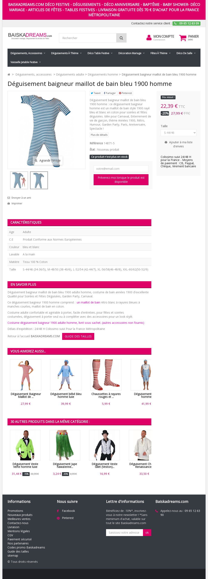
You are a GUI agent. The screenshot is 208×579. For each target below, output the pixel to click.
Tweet (96, 93)
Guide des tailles (18, 551)
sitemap (13, 555)
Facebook (68, 511)
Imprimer (17, 203)
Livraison (13, 527)
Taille (164, 126)
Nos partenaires (18, 543)
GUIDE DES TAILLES (78, 336)
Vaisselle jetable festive (24, 62)
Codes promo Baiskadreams (26, 547)
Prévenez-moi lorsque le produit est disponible (121, 180)
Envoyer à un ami (21, 197)
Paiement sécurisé (20, 539)
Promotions (15, 511)
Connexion (159, 39)
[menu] (148, 37)
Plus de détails (99, 135)
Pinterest (125, 93)
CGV (10, 535)
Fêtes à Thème (159, 53)
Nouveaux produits (20, 515)
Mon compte (163, 36)
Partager (110, 93)
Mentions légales (19, 531)
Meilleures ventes (19, 519)
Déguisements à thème (64, 53)
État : (93, 149)
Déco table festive (98, 53)
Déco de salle (184, 53)
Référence (96, 143)
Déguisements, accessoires (26, 53)
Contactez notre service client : (151, 23)
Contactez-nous (18, 523)
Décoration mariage (129, 53)
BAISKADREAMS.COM (45, 336)
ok (147, 532)
